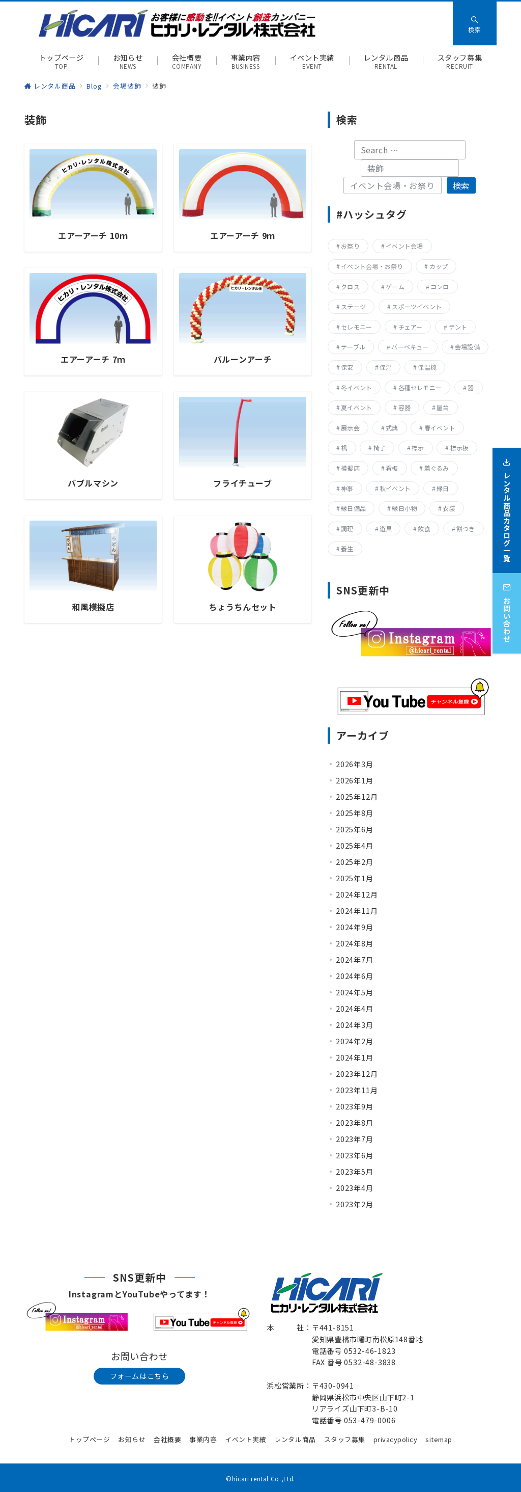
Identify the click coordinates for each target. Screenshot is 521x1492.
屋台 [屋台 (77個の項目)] (443, 407)
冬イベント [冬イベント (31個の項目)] (356, 387)
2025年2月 (354, 862)
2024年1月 (354, 1057)
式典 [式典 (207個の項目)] (392, 427)
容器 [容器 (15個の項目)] (404, 407)
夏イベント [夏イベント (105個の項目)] (356, 407)
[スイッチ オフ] (475, 23)
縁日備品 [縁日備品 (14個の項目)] (353, 508)
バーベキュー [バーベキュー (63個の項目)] (409, 346)
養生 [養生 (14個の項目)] (347, 548)
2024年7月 (354, 960)
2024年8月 (354, 943)
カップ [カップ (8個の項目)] (438, 266)
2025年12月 (357, 797)
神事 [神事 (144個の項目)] (347, 488)
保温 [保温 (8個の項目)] (386, 367)
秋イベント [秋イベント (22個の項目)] (395, 488)
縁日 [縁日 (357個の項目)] (443, 488)
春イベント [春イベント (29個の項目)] (439, 427)
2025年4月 (354, 845)
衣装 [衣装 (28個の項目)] (449, 508)
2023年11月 (357, 1090)
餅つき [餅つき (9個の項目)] (465, 528)
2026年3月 (354, 764)
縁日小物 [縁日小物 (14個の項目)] (404, 508)
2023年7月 (354, 1139)
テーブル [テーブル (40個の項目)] (353, 346)
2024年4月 (354, 1008)
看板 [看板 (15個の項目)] (392, 468)
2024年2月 (354, 1041)
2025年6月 (354, 829)
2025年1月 (354, 878)
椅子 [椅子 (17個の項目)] (379, 447)
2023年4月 (354, 1188)
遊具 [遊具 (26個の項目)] (386, 528)
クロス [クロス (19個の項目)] (350, 286)
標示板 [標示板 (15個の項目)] (459, 447)
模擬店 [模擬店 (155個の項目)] (350, 468)
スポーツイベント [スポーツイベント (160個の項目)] (417, 306)
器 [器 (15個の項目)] (471, 387)
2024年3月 (354, 1025)
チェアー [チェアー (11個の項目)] (410, 326)
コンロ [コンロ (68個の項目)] (439, 286)
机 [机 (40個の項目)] (344, 447)
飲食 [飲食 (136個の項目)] (424, 528)
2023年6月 (354, 1155)
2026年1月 (354, 780)
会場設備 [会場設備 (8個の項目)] (467, 346)
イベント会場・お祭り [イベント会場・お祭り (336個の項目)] (372, 266)
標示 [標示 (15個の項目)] (418, 447)
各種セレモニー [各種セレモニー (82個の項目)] (420, 387)
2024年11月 (357, 911)
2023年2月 (354, 1204)
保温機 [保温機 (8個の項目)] (427, 367)
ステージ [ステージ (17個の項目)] (353, 306)
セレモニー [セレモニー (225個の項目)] (356, 326)
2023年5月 (354, 1172)
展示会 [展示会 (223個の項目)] (350, 427)
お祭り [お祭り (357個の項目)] (350, 245)
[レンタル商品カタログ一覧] (507, 505)
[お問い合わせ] (507, 608)
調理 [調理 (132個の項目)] (347, 528)
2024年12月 (357, 894)
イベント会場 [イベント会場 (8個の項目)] (404, 245)
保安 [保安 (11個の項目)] (347, 367)
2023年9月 (354, 1106)
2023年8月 (354, 1123)
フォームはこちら (139, 1376)
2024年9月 (354, 927)
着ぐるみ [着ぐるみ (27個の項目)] (436, 468)
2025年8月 (354, 813)
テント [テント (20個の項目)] (458, 326)
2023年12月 (357, 1074)
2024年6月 (354, 976)
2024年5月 (354, 992)
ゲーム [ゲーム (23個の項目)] (395, 286)
